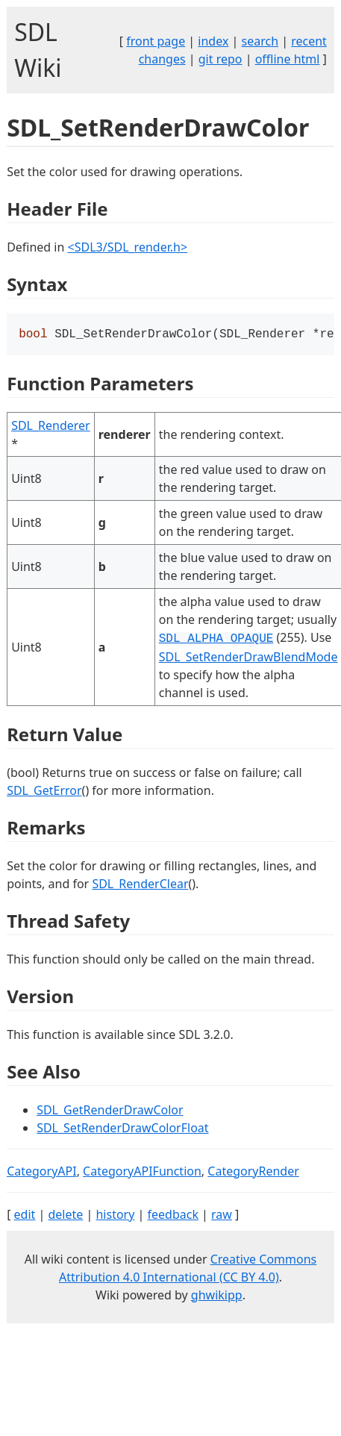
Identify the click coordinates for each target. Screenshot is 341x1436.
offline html (287, 59)
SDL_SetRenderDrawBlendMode (248, 658)
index (213, 41)
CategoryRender (253, 1172)
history (115, 1216)
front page (155, 41)
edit (25, 1216)
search (260, 41)
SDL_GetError (44, 792)
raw (221, 1216)
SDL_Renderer (50, 427)
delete (65, 1216)
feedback (173, 1216)
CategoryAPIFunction (142, 1172)
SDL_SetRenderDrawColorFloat (122, 1129)
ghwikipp (217, 1296)
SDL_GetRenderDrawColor (110, 1111)
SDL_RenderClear (140, 885)
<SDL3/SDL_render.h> (128, 247)
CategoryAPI (42, 1172)
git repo (220, 59)
